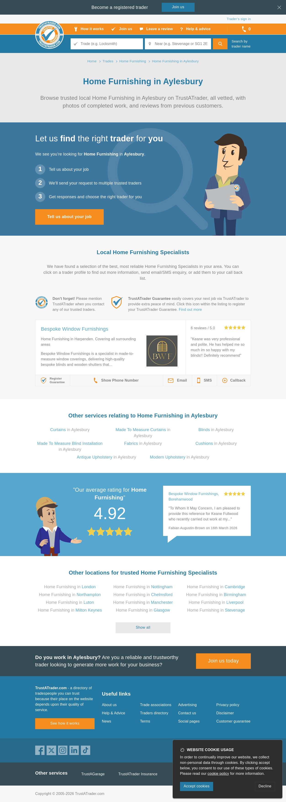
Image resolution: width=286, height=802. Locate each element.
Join (178, 7)
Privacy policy (227, 705)
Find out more (190, 309)
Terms (145, 721)
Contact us (187, 713)
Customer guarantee (233, 721)
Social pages (189, 721)
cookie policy (218, 774)
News (106, 721)
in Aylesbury (70, 429)
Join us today (223, 661)
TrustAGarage (93, 774)
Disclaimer (225, 713)
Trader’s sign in (239, 19)
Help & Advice (113, 713)
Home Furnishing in (70, 587)
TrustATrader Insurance (137, 774)
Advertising (187, 705)
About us (109, 705)
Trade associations (155, 705)
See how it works (64, 723)
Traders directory (154, 713)
